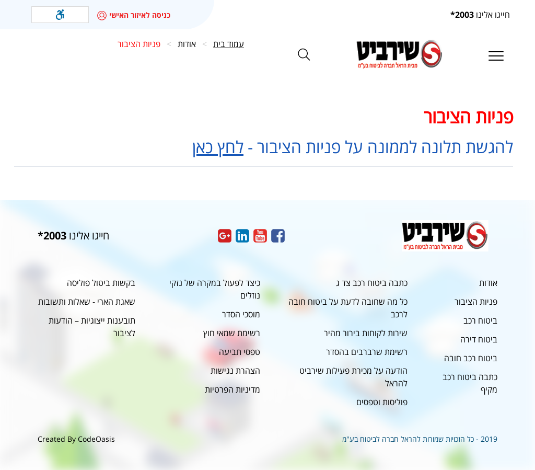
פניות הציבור (476, 301)
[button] (60, 14)
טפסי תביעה (239, 352)
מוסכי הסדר (241, 314)
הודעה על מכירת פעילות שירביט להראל (353, 377)
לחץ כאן (217, 146)
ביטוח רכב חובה (470, 358)
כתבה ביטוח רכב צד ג (372, 283)
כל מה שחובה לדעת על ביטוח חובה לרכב (348, 308)
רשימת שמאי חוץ (231, 333)
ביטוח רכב (480, 320)
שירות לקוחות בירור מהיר (366, 333)
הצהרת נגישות (235, 370)
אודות (488, 283)
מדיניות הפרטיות (232, 389)
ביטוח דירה (478, 339)
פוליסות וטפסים (382, 402)
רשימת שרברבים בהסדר (367, 352)
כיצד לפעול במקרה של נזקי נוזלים (214, 289)
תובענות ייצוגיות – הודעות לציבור (92, 327)
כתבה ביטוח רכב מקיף (470, 383)
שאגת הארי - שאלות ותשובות (86, 301)
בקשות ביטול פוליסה (101, 283)
